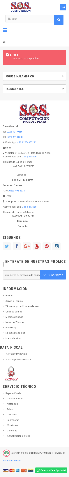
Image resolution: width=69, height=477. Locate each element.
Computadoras (14, 398)
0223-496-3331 (17, 190)
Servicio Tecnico (14, 301)
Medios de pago (14, 317)
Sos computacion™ (12, 460)
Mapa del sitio (13, 338)
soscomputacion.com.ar (19, 359)
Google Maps (29, 156)
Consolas (11, 430)
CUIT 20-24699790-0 (16, 354)
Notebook (12, 404)
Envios (9, 295)
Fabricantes (15, 89)
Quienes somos (14, 311)
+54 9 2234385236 (26, 142)
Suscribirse (53, 275)
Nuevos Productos (15, 332)
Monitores (12, 425)
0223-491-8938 (14, 137)
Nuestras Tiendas (15, 322)
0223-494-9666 (14, 131)
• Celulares (11, 414)
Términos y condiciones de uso (22, 306)
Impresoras (12, 420)
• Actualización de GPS (18, 436)
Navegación (5, 30)
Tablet (9, 409)
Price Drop (11, 327)
